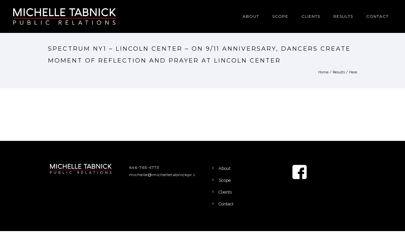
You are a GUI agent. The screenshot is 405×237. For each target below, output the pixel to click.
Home (323, 72)
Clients (310, 16)
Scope (280, 16)
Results (343, 16)
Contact (377, 16)
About (251, 16)
